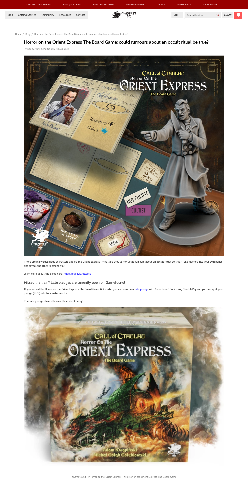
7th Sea (162, 4)
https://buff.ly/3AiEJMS (77, 273)
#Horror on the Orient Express (104, 476)
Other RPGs (185, 4)
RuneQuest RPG (73, 4)
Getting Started (27, 15)
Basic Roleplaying (105, 4)
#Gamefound (79, 476)
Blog (10, 15)
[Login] (227, 15)
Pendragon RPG (136, 4)
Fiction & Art (212, 4)
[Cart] (238, 15)
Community (47, 15)
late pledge (141, 289)
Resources (65, 15)
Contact (80, 15)
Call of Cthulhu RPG (40, 4)
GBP (177, 15)
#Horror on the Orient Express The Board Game (150, 476)
